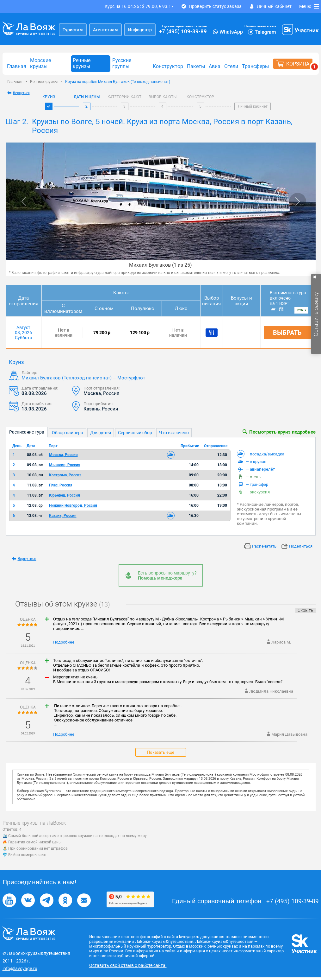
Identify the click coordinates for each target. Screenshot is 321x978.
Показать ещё (160, 752)
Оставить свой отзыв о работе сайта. (128, 965)
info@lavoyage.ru (20, 968)
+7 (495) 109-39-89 (183, 31)
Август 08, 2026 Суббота (23, 332)
